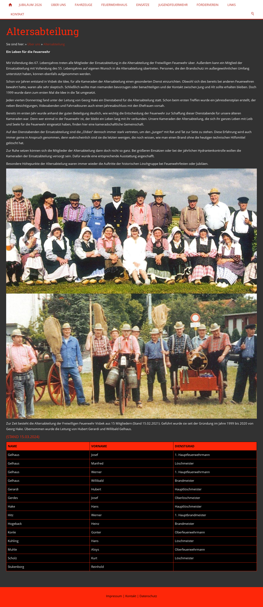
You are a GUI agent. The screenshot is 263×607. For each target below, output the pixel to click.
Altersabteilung (54, 44)
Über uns (33, 44)
